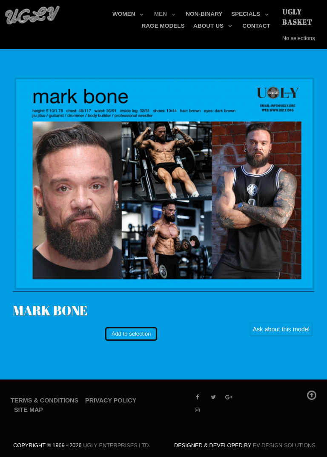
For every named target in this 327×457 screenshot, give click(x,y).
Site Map (28, 409)
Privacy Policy (110, 400)
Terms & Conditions (44, 400)
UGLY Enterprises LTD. (116, 445)
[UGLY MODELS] (32, 13)
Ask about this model (281, 329)
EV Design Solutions (284, 445)
